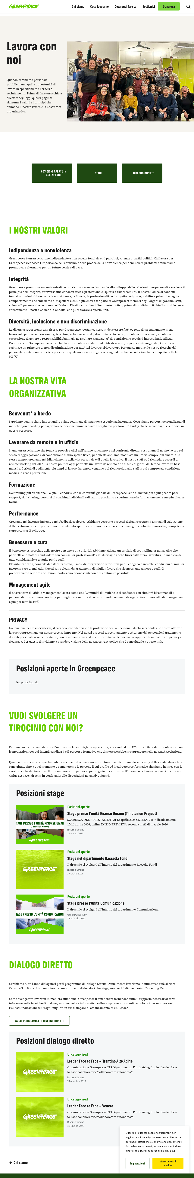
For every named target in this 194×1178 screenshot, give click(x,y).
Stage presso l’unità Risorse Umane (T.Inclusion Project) (112, 813)
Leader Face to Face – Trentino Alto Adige (100, 1061)
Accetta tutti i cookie (168, 1163)
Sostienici (148, 6)
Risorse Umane (75, 830)
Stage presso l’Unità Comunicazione (95, 903)
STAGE (98, 173)
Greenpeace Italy (77, 915)
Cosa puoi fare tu (125, 6)
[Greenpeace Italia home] (23, 6)
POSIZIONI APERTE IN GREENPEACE (53, 173)
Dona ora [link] (169, 6)
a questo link (153, 641)
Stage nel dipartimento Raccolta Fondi (97, 858)
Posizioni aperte (78, 807)
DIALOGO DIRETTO (143, 173)
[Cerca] (188, 6)
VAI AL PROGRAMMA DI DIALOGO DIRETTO (39, 1021)
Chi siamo (78, 6)
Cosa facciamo (99, 6)
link (105, 310)
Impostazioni (137, 1163)
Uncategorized (77, 1054)
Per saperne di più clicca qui (159, 1151)
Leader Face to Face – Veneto (90, 1106)
